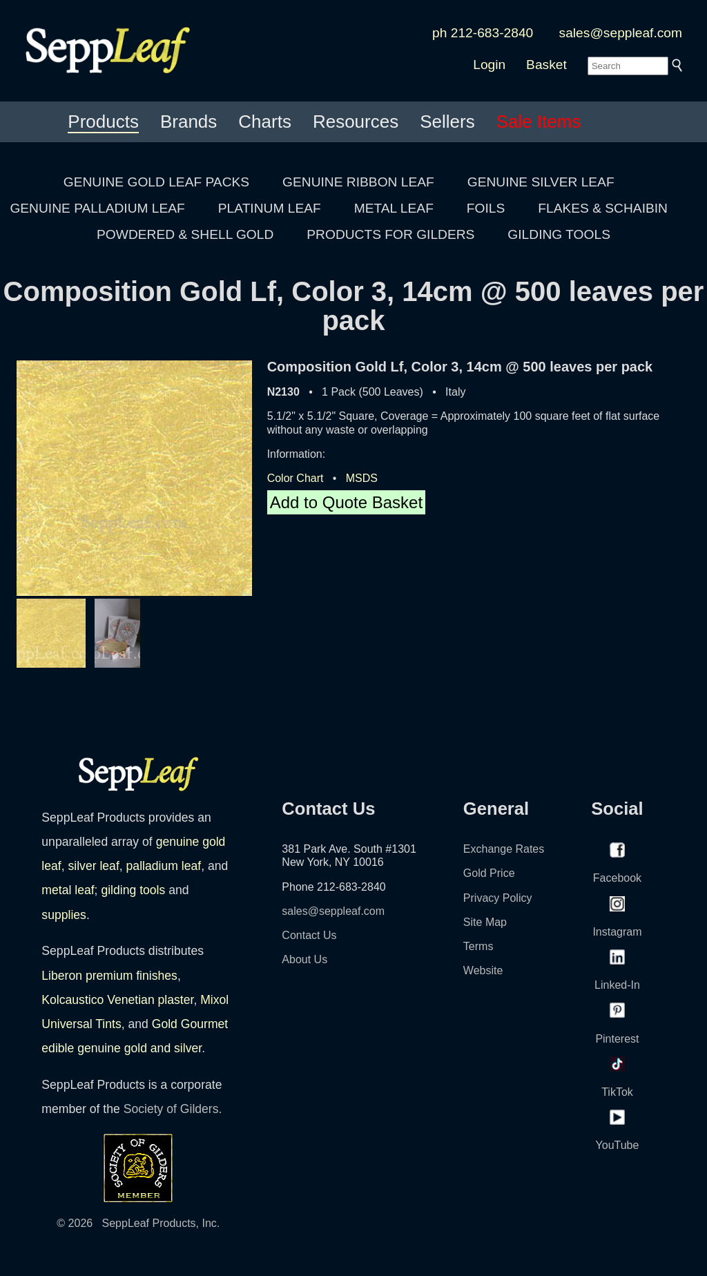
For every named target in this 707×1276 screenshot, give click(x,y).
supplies (63, 915)
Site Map (485, 922)
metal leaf (67, 890)
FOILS (486, 208)
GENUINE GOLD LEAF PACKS (156, 182)
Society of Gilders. (173, 1109)
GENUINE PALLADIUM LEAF (97, 208)
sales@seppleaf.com (620, 33)
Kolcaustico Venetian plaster (117, 1000)
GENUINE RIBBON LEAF (358, 182)
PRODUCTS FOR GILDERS (390, 234)
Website (483, 970)
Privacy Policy (497, 898)
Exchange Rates (503, 849)
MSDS (362, 478)
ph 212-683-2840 (482, 33)
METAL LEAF (394, 208)
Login (489, 64)
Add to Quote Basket (346, 502)
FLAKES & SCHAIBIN (603, 208)
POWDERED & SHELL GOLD (185, 234)
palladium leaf (164, 866)
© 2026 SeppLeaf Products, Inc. (138, 1223)
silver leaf (93, 866)
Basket (546, 64)
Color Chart (295, 478)
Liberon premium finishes (109, 976)
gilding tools (133, 890)
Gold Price (489, 873)
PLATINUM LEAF (269, 208)
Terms (478, 946)
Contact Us (309, 935)
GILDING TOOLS (558, 234)
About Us (304, 959)
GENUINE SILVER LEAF (540, 182)
